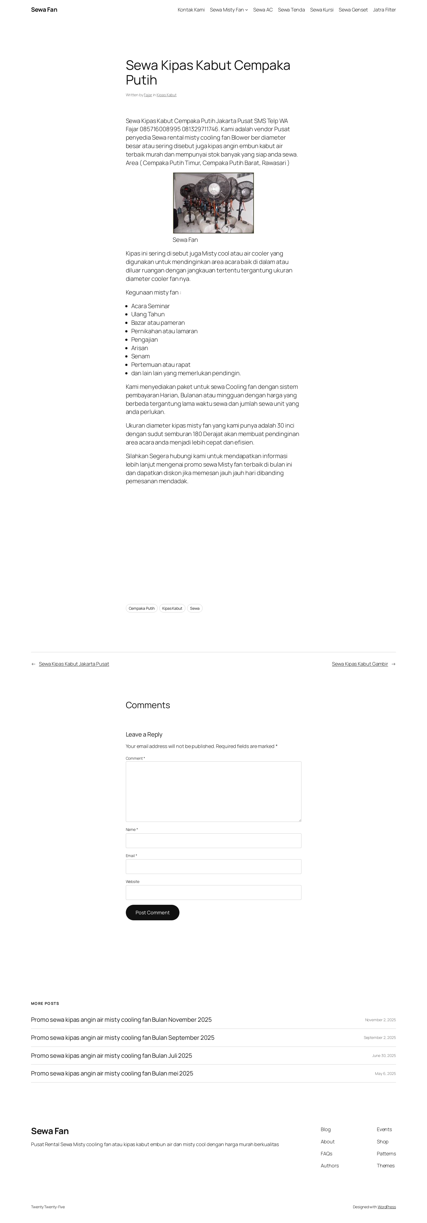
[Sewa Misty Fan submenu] (246, 9)
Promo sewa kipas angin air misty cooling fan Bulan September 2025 (123, 1037)
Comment (135, 758)
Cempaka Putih (142, 608)
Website (132, 881)
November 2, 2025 (380, 1019)
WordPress (387, 1206)
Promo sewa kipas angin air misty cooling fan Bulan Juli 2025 (112, 1055)
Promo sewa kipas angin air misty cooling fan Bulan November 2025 (121, 1019)
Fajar (148, 94)
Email (131, 855)
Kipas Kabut (166, 94)
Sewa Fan (44, 9)
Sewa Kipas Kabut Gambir (360, 663)
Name (132, 829)
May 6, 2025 (385, 1073)
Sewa (195, 608)
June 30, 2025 (384, 1055)
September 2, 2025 (380, 1037)
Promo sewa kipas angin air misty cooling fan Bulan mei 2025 (112, 1073)
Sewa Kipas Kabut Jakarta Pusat (74, 663)
